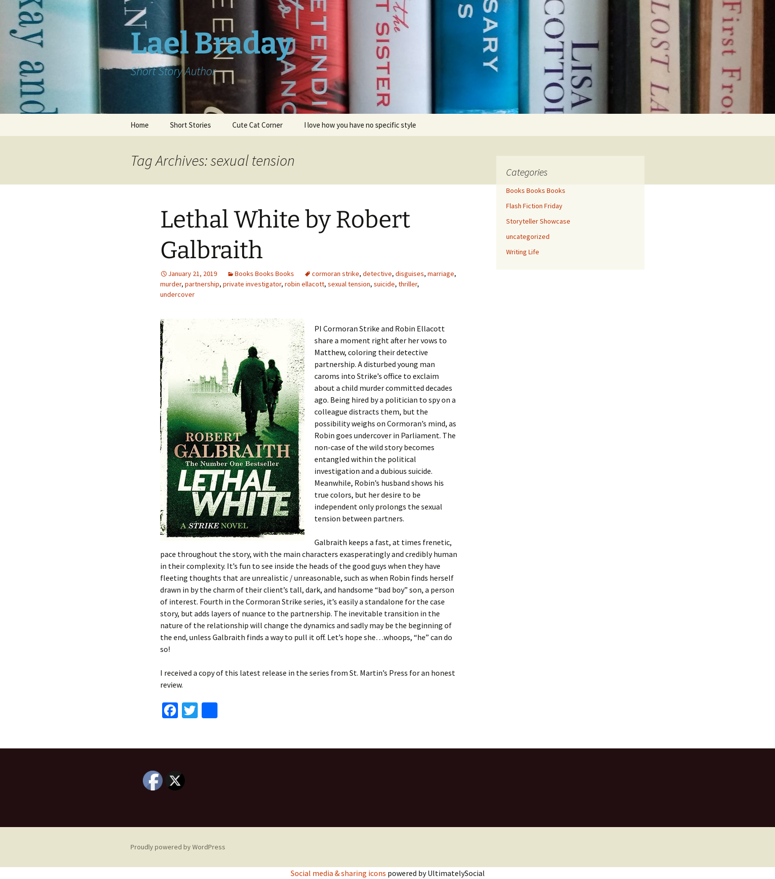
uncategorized (528, 236)
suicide (384, 283)
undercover (177, 294)
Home (139, 125)
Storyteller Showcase (538, 221)
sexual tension (349, 283)
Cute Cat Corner (257, 125)
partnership (202, 283)
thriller (407, 283)
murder (170, 283)
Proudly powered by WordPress (177, 846)
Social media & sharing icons (339, 873)
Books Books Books (264, 273)
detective (377, 273)
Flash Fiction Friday (534, 205)
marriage (441, 273)
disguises (409, 273)
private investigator (252, 283)
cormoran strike (335, 273)
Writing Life (522, 251)
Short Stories (190, 125)
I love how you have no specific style (360, 125)
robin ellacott (304, 283)
